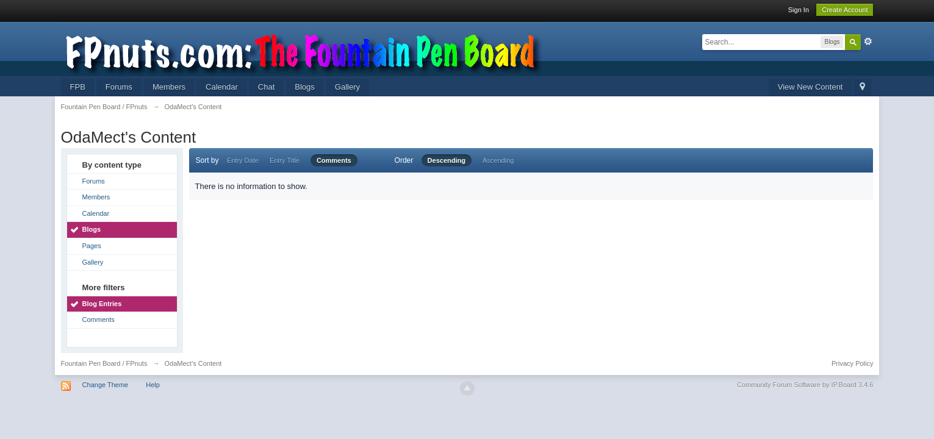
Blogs (305, 86)
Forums (119, 86)
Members (169, 86)
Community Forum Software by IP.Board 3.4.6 (805, 384)
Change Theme (105, 384)
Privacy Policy (852, 363)
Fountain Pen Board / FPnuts (104, 363)
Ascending (498, 160)
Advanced (868, 41)
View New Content (810, 86)
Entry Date (243, 160)
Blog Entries (102, 303)
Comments (98, 319)
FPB (77, 86)
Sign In (798, 9)
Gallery (347, 86)
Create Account (845, 9)
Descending (446, 160)
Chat (266, 86)
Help (153, 384)
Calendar (222, 86)
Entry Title (285, 160)
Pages (91, 245)
